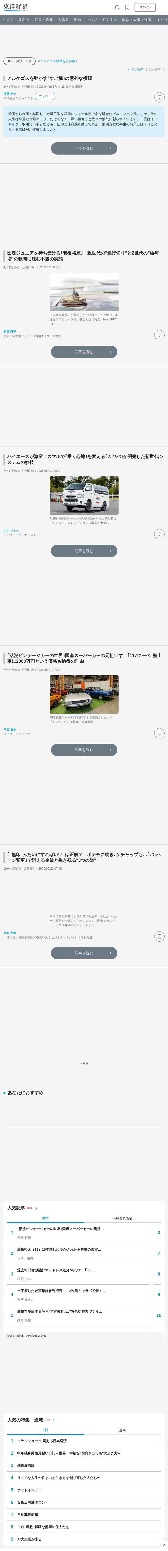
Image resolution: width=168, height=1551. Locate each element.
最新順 (24, 19)
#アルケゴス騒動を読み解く (58, 61)
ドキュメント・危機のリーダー (35, 1472)
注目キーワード (22, 1496)
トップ (8, 19)
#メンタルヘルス (144, 1509)
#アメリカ (84, 1509)
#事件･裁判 (49, 1509)
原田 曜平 (9, 331)
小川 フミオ (11, 530)
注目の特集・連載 (24, 1372)
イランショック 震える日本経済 (42, 1238)
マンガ (91, 19)
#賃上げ (67, 1509)
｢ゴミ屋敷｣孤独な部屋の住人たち (43, 1324)
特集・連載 (44, 19)
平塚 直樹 (9, 730)
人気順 (63, 19)
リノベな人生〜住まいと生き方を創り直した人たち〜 (58, 1275)
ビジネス (110, 19)
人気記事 (16, 1004)
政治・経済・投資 (137, 19)
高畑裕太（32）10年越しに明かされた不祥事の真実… (59, 1046)
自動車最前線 (27, 1311)
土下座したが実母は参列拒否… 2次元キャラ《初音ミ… (61, 1087)
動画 (77, 19)
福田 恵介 (9, 94)
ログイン (145, 7)
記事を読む (84, 148)
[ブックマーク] (159, 97)
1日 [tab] (45, 1226)
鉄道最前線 (26, 1262)
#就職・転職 (89, 1517)
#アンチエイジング (62, 1517)
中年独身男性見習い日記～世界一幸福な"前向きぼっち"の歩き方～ (69, 1250)
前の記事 (138, 69)
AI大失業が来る (29, 1336)
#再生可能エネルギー (111, 1509)
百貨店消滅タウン (31, 1299)
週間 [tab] (122, 1227)
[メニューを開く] (162, 7)
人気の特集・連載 (25, 1216)
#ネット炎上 (112, 1517)
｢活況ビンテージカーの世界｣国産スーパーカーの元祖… (60, 1025)
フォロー (45, 96)
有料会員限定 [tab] (122, 1015)
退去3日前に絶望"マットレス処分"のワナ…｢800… (56, 1067)
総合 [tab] (45, 1014)
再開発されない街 (31, 1348)
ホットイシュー (29, 1287)
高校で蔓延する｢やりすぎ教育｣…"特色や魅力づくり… (59, 1108)
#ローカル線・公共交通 (26, 1517)
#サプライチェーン (23, 1509)
